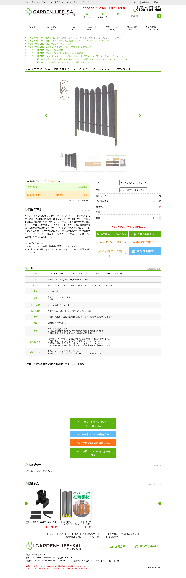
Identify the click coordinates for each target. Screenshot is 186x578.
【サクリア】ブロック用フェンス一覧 (74, 62)
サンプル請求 (143, 251)
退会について (114, 537)
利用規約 (74, 534)
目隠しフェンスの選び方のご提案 (59, 59)
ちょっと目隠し (67, 44)
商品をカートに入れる (110, 234)
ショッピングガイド (58, 534)
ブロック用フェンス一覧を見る (93, 434)
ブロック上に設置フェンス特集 (58, 56)
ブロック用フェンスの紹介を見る (93, 442)
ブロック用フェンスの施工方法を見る (93, 453)
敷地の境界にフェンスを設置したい (73, 53)
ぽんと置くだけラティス (53, 28)
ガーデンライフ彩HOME (34, 38)
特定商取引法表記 (73, 537)
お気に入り (102, 15)
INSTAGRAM (146, 546)
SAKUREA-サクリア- (54, 47)
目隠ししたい (64, 50)
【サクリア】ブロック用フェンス (78, 47)
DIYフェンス (73, 28)
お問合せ (156, 2)
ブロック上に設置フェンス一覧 (86, 56)
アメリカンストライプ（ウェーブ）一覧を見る (93, 423)
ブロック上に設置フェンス (93, 28)
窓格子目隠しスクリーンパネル (151, 28)
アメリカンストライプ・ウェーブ (96, 41)
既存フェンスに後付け (112, 28)
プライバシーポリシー (94, 537)
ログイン (135, 2)
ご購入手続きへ (144, 234)
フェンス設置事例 (128, 534)
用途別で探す (51, 50)
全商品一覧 (50, 38)
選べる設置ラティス (132, 28)
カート (118, 15)
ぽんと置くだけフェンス (34, 28)
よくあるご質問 (110, 534)
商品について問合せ (143, 241)
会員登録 (145, 2)
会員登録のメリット (91, 534)
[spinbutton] (153, 218)
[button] (160, 217)
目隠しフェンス (52, 44)
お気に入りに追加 (110, 242)
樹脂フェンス (51, 41)
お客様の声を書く (110, 253)
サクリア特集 (51, 62)
